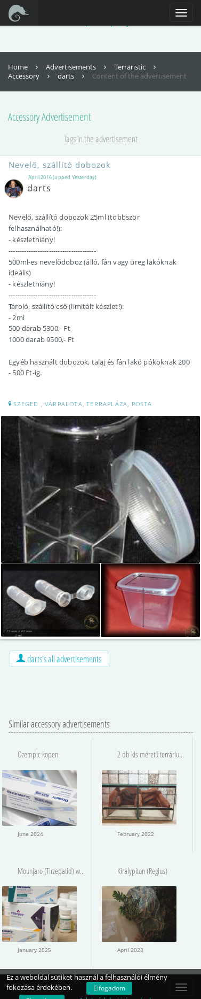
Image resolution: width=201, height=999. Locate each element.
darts (72, 76)
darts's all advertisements (59, 659)
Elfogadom (109, 988)
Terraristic (136, 67)
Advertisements (77, 67)
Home (24, 67)
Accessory (30, 76)
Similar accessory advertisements (59, 723)
